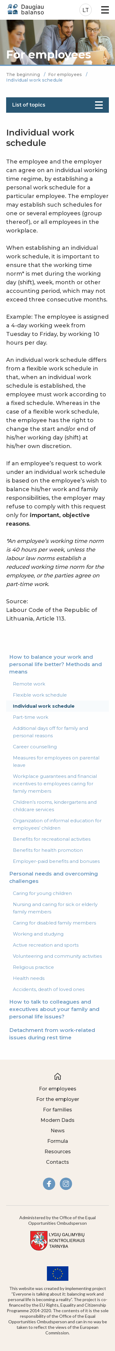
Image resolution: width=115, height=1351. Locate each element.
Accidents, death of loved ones (48, 989)
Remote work (29, 684)
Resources (57, 1152)
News (58, 1131)
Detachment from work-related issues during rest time (52, 1034)
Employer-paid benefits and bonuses (56, 861)
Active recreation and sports (46, 945)
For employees (65, 74)
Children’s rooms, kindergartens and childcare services (55, 805)
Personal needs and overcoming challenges (53, 877)
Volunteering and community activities (57, 956)
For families (57, 1110)
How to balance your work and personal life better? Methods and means (55, 664)
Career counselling (35, 747)
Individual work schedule (44, 706)
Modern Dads (57, 1120)
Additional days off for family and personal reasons (50, 731)
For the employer (57, 1099)
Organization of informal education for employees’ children (57, 824)
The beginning (23, 74)
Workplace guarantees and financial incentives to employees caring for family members (55, 783)
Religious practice (33, 967)
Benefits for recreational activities (51, 839)
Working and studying (38, 934)
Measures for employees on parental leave (56, 761)
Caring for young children (42, 893)
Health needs (28, 978)
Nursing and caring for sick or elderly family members (55, 908)
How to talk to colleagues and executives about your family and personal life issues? (54, 1009)
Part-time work (30, 717)
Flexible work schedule (40, 695)
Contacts (57, 1162)
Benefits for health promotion (48, 850)
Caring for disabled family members (54, 923)
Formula (57, 1141)
